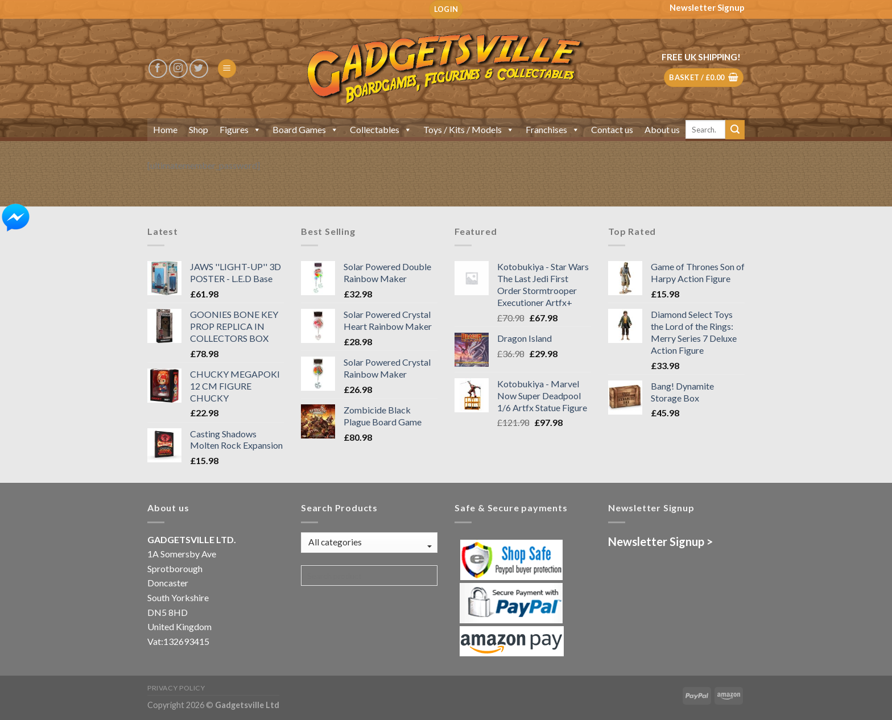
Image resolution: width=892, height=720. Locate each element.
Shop (198, 129)
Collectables (381, 129)
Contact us (612, 129)
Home (165, 129)
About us (662, 129)
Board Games (305, 129)
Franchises (553, 129)
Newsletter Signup (707, 7)
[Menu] (227, 68)
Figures (240, 129)
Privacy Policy (176, 688)
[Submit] (735, 129)
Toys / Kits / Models (468, 129)
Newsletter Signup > (660, 541)
